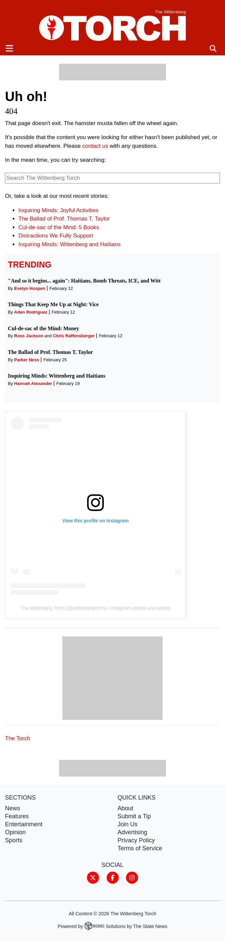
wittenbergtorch (89, 608)
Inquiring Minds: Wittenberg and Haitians (69, 244)
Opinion (15, 832)
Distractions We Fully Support (55, 235)
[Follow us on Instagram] (132, 877)
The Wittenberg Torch (42, 608)
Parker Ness (26, 359)
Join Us (128, 824)
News (12, 808)
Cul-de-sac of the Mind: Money (43, 328)
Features (17, 816)
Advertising (132, 832)
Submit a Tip (134, 816)
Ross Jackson (28, 335)
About (125, 808)
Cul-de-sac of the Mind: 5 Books (58, 227)
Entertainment (23, 824)
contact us (95, 146)
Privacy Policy (136, 840)
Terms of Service (140, 848)
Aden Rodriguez (30, 312)
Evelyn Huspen (29, 288)
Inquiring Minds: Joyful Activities (58, 210)
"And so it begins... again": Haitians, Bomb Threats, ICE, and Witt (84, 281)
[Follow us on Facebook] (112, 877)
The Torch (17, 738)
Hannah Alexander (33, 383)
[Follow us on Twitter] (92, 877)
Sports (13, 840)
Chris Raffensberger (74, 335)
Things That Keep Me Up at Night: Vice (53, 304)
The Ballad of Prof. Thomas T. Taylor (64, 218)
